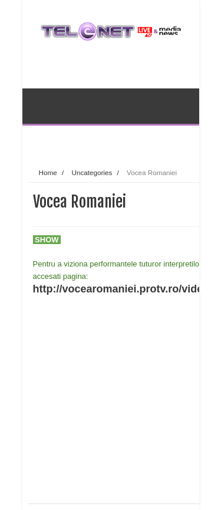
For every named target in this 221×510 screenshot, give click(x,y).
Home (48, 172)
